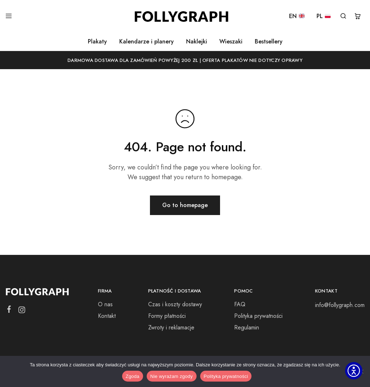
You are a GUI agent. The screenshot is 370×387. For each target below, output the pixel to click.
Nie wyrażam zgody (171, 376)
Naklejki (196, 42)
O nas (105, 304)
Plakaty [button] (97, 42)
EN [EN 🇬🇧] (297, 16)
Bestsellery (269, 42)
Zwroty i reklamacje (171, 327)
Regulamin (246, 327)
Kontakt (107, 316)
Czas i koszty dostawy (175, 304)
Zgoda (132, 376)
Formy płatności (167, 316)
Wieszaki (230, 42)
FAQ (239, 304)
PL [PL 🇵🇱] (324, 16)
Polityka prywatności (258, 316)
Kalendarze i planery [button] (146, 42)
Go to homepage (185, 205)
